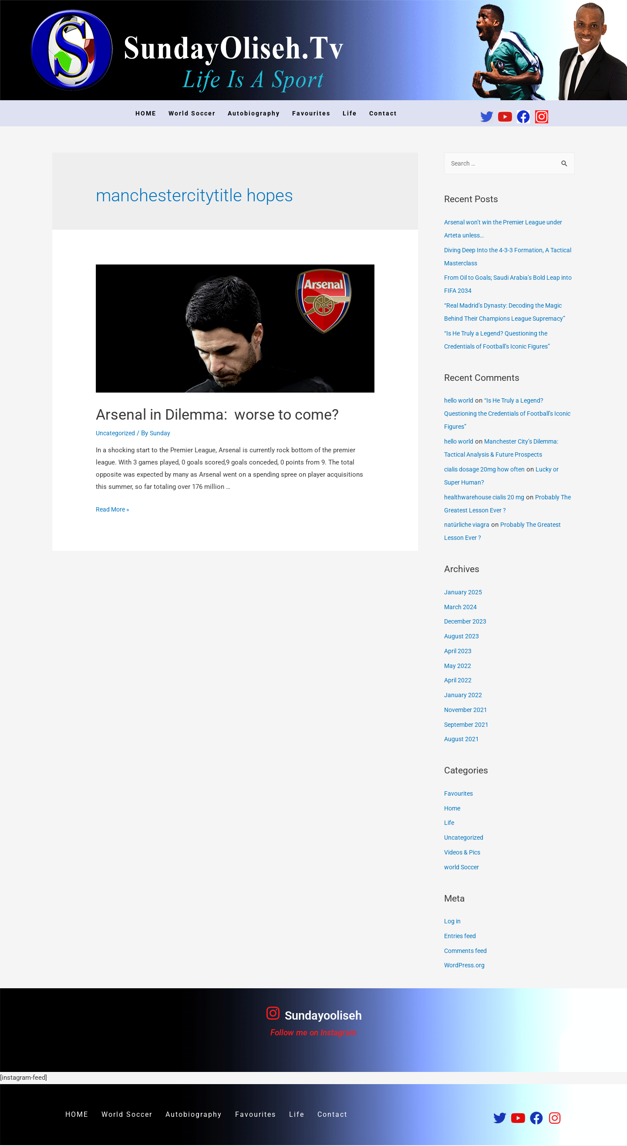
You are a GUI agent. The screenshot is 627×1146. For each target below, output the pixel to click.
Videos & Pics (464, 853)
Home (453, 809)
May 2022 (458, 667)
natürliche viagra (468, 525)
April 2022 (458, 681)
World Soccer (192, 113)
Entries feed (461, 937)
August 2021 (462, 740)
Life (350, 113)
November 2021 (467, 711)
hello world (460, 401)
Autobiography (254, 113)
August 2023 (462, 637)
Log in (453, 922)
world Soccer (463, 868)
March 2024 (461, 608)
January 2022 (463, 696)
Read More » (114, 532)
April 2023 (458, 652)
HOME (145, 113)
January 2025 (463, 593)
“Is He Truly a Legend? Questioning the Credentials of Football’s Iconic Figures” (503, 414)
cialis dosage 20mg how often (488, 470)
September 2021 (467, 725)
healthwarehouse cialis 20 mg (487, 498)
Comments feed (467, 952)
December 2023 (466, 622)
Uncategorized (117, 456)
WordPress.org (465, 966)
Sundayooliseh (323, 1016)
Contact (383, 113)
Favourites (311, 113)
